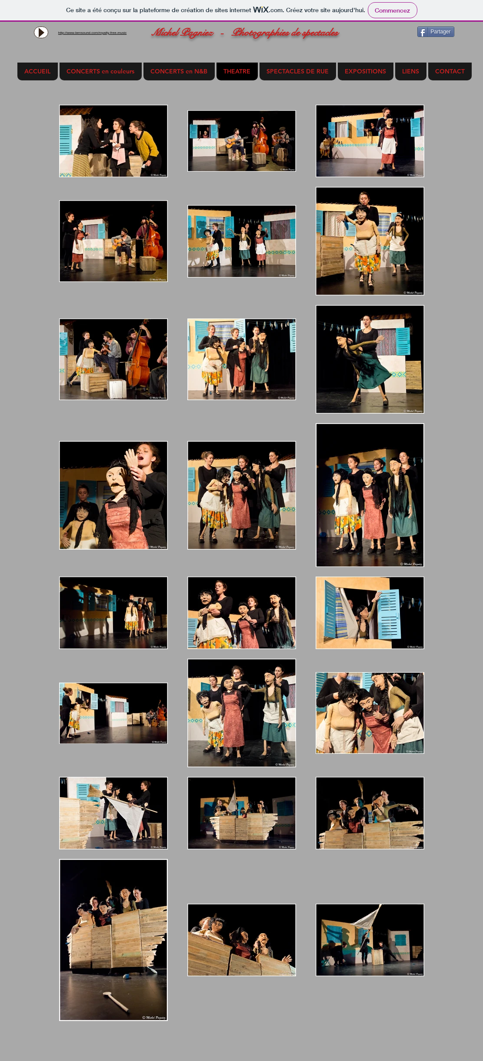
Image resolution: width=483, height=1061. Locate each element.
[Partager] (435, 32)
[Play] (41, 32)
